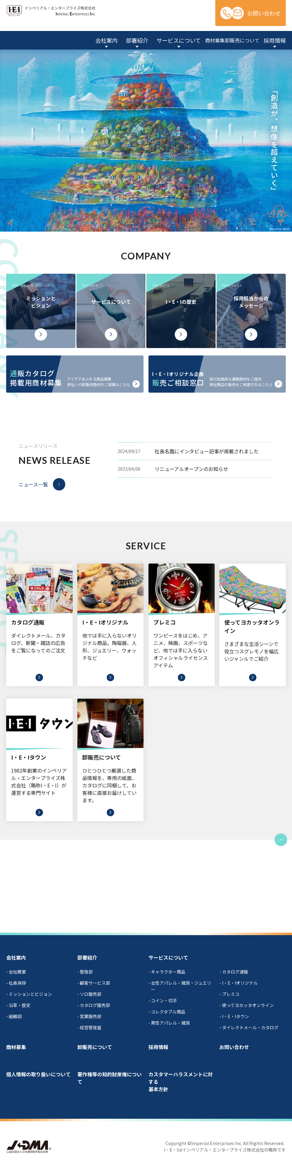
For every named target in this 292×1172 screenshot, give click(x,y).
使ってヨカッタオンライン (248, 1005)
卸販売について (94, 1047)
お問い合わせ (264, 13)
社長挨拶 (17, 983)
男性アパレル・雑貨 (170, 1023)
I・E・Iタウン (235, 1016)
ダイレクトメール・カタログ (250, 1027)
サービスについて (168, 957)
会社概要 (17, 972)
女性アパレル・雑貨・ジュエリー (181, 986)
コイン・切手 (164, 1000)
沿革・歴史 (19, 1005)
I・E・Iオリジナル (240, 983)
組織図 (15, 1016)
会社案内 (16, 957)
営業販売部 (90, 1016)
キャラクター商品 (168, 972)
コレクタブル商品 (168, 1012)
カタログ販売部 (95, 1005)
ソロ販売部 (90, 994)
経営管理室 (90, 1027)
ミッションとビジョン (30, 994)
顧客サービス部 (95, 983)
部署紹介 (87, 957)
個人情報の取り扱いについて (38, 1074)
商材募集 (16, 1047)
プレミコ (230, 994)
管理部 (86, 972)
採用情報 (158, 1047)
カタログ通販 (235, 972)
